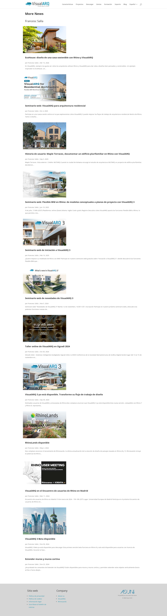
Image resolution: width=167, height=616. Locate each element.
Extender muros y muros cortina (42, 559)
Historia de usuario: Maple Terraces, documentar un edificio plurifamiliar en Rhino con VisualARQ (77, 153)
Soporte (118, 4)
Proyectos (79, 4)
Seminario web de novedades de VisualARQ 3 (49, 298)
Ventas (98, 4)
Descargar (89, 4)
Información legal (35, 602)
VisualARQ (61, 599)
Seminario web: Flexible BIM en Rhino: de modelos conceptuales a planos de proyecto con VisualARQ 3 (79, 202)
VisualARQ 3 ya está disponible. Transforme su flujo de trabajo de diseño (64, 394)
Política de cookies (35, 599)
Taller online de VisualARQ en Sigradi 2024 (47, 346)
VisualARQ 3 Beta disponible (40, 538)
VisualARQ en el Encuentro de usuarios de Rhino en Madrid (56, 490)
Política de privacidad (36, 596)
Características (67, 4)
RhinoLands (62, 602)
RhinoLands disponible (37, 442)
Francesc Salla (33, 63)
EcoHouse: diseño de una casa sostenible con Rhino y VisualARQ (59, 57)
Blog (125, 4)
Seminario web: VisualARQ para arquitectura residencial (55, 105)
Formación (108, 4)
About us (61, 596)
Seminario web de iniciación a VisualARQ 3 (47, 250)
